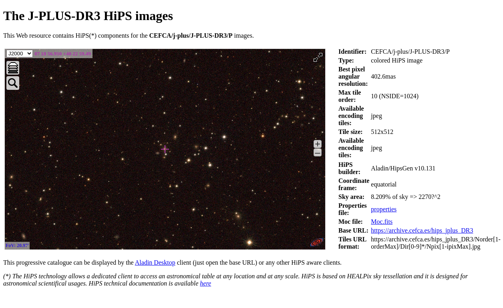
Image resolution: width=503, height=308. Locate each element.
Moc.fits (381, 221)
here (205, 283)
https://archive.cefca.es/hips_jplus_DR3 (422, 230)
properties (383, 209)
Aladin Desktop (155, 262)
